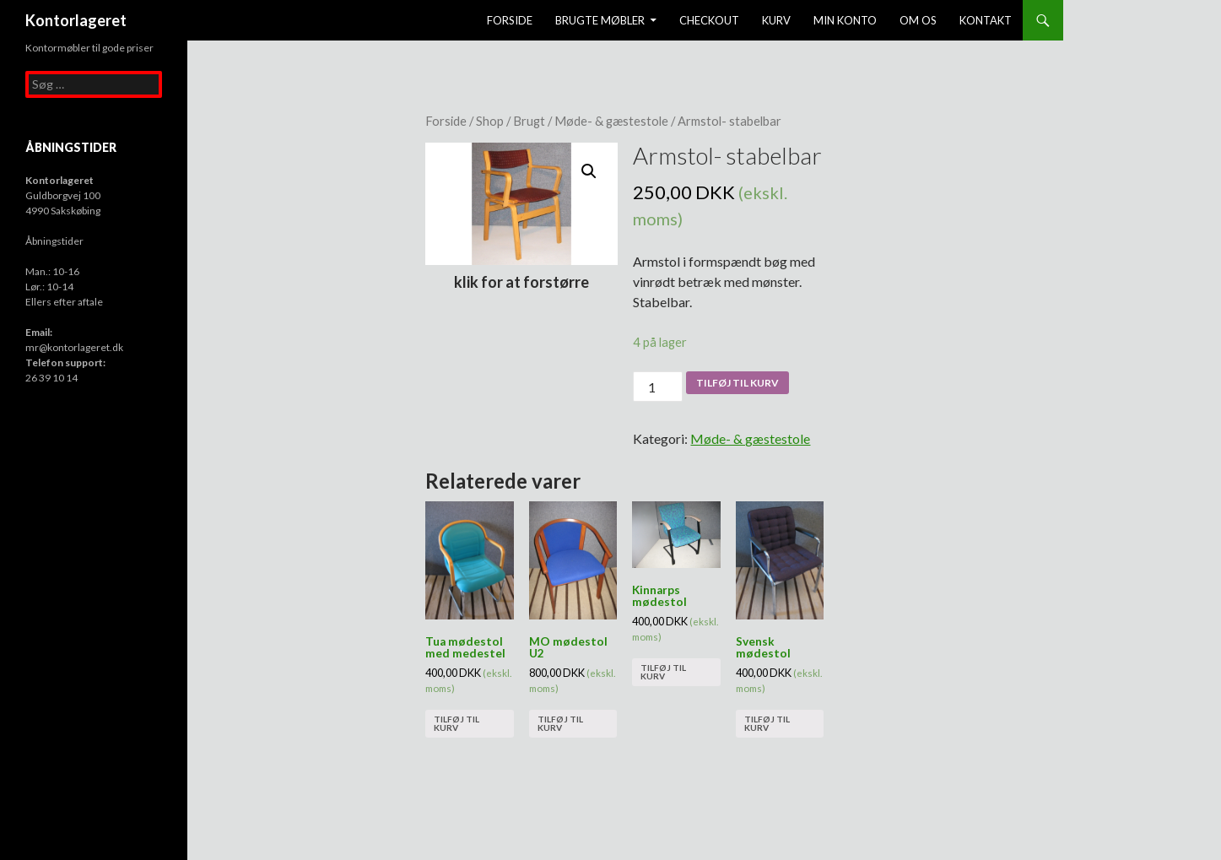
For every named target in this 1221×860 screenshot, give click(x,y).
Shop (490, 120)
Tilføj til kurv (737, 382)
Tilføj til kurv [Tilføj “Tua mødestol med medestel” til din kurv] (456, 723)
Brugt (529, 120)
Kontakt (985, 20)
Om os (918, 20)
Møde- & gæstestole (611, 120)
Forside (509, 20)
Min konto (845, 20)
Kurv (776, 20)
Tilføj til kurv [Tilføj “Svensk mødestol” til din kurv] (767, 723)
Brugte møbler (600, 20)
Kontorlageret (76, 20)
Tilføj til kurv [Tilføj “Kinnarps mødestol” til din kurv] (663, 672)
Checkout (709, 20)
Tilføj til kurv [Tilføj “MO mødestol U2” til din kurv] (560, 723)
